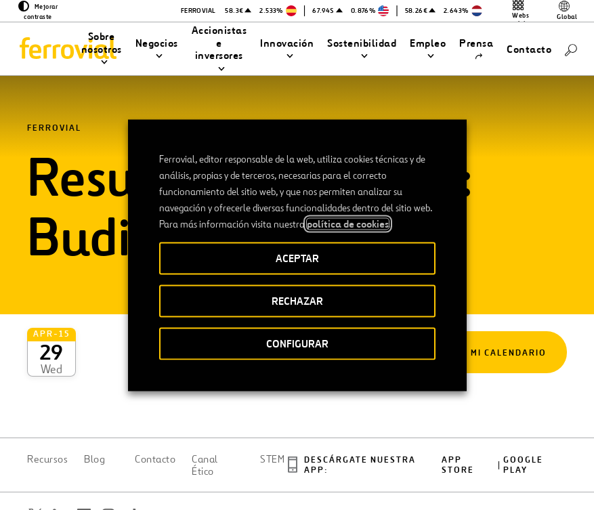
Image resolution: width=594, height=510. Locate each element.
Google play (523, 418)
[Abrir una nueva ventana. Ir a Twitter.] (35, 467)
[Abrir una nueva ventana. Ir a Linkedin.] (59, 467)
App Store (458, 418)
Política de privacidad (374, 477)
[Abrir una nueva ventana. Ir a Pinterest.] (43, 484)
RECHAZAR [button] (297, 300)
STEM (272, 412)
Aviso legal (306, 477)
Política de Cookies (458, 477)
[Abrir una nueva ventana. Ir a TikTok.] (133, 467)
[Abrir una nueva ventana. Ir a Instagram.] (108, 467)
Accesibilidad (239, 472)
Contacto (155, 412)
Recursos (47, 412)
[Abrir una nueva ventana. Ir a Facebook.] (84, 467)
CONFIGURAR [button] (297, 343)
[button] (102, 49)
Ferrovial (54, 128)
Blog (94, 412)
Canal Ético (205, 418)
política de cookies (348, 223)
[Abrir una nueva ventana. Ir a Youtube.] (68, 484)
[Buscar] (571, 49)
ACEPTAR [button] (297, 258)
